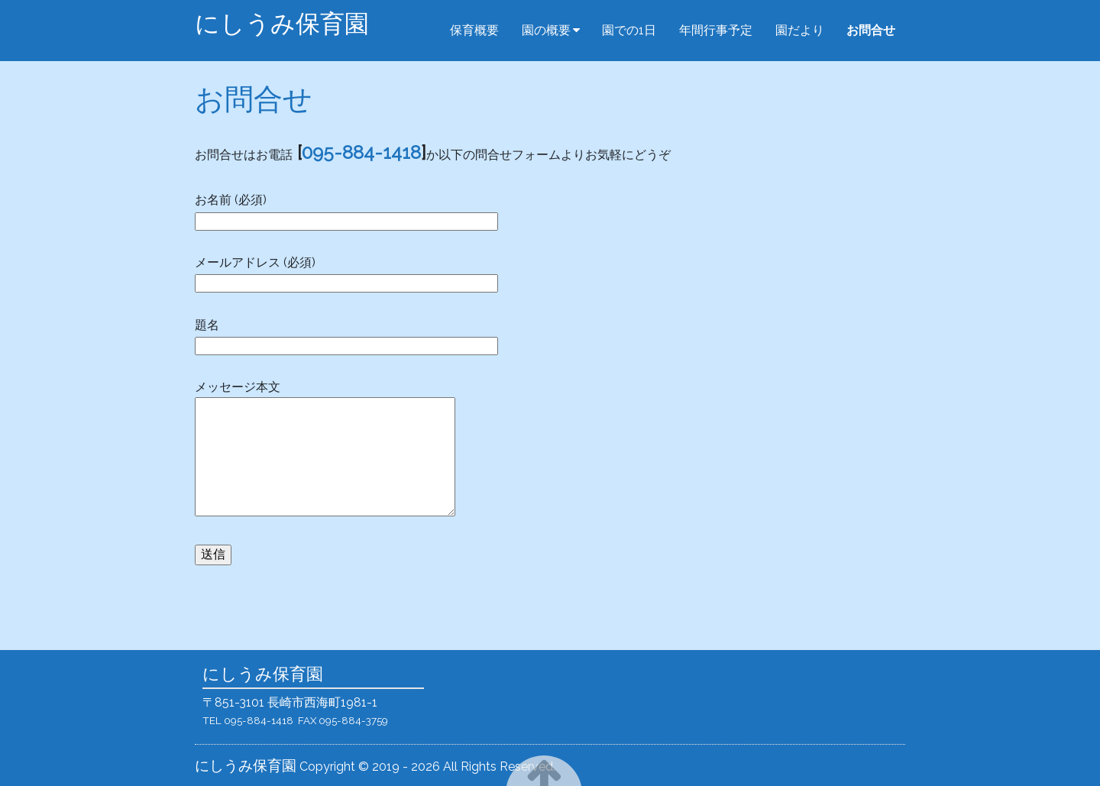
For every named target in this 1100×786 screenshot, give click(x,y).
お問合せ (870, 30)
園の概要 (546, 30)
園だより (799, 30)
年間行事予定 (715, 30)
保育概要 (474, 30)
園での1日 (629, 30)
